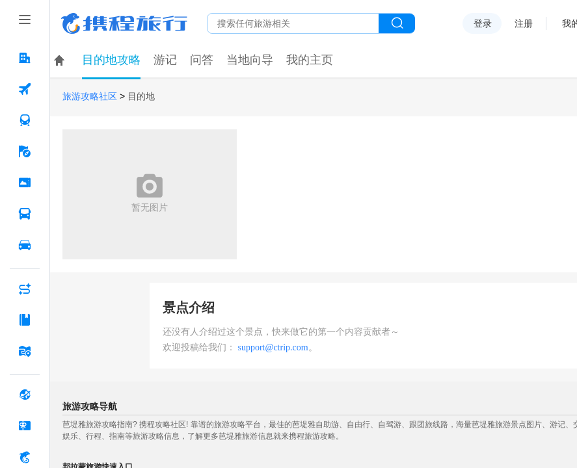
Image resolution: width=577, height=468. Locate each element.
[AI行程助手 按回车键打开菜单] (25, 288)
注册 (524, 23)
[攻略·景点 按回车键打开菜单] (25, 319)
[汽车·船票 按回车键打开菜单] (25, 214)
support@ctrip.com (273, 347)
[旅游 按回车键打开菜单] (25, 151)
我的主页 (309, 59)
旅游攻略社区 (89, 96)
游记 (165, 59)
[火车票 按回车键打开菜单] (25, 120)
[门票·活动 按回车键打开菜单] (25, 182)
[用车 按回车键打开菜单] (25, 245)
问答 (201, 59)
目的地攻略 (111, 59)
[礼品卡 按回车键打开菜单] (25, 425)
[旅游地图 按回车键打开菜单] (25, 351)
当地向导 (249, 59)
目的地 (141, 96)
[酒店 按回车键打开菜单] (25, 58)
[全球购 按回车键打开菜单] (25, 394)
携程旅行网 (124, 23)
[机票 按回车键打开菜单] (25, 89)
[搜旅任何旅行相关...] (293, 23)
